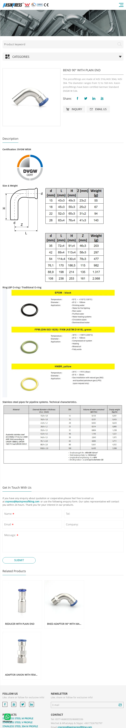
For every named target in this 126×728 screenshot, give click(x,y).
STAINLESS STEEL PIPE (14, 690)
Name (9, 514)
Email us (98, 109)
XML (121, 724)
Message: (11, 535)
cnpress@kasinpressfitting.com (22, 501)
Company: (72, 524)
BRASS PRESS (9, 702)
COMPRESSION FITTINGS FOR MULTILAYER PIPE (25, 715)
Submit (19, 560)
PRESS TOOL (9, 709)
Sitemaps (112, 724)
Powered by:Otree (83, 724)
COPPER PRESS (10, 698)
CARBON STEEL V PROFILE (16, 686)
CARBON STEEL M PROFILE (16, 682)
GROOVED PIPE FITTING (15, 694)
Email (9, 525)
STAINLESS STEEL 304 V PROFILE (19, 678)
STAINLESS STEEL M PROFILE (17, 666)
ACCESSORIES (9, 705)
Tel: (68, 514)
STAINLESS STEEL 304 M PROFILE (20, 674)
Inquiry (74, 109)
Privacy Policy (99, 724)
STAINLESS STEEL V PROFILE (17, 670)
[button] (6, 97)
